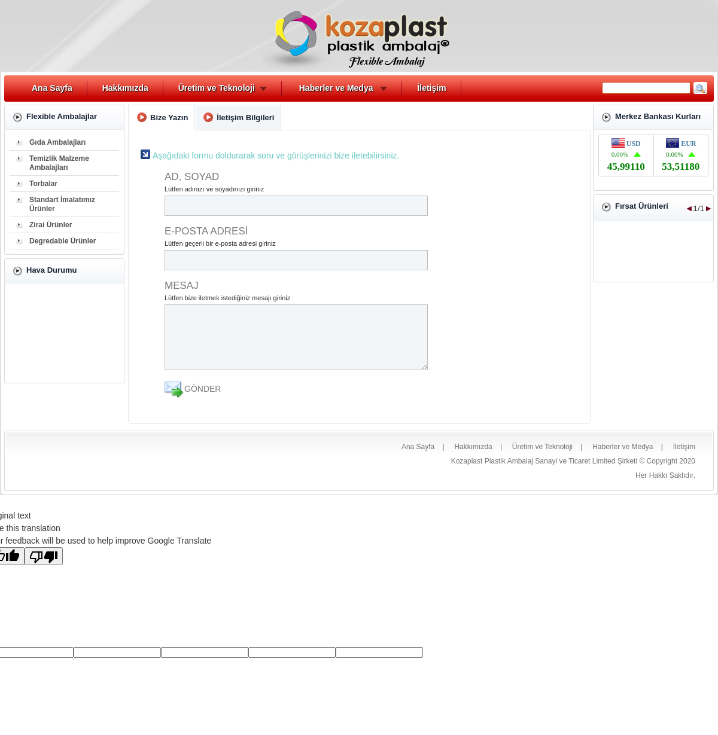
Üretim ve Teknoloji (216, 88)
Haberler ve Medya (336, 88)
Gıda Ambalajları (57, 142)
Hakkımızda (125, 88)
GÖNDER (202, 389)
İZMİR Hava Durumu (64, 333)
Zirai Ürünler (50, 225)
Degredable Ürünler (62, 241)
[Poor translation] (44, 556)
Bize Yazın (169, 117)
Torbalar (43, 183)
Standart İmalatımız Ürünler (62, 204)
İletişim (431, 88)
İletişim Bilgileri (245, 117)
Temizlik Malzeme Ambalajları (59, 163)
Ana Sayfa (52, 88)
